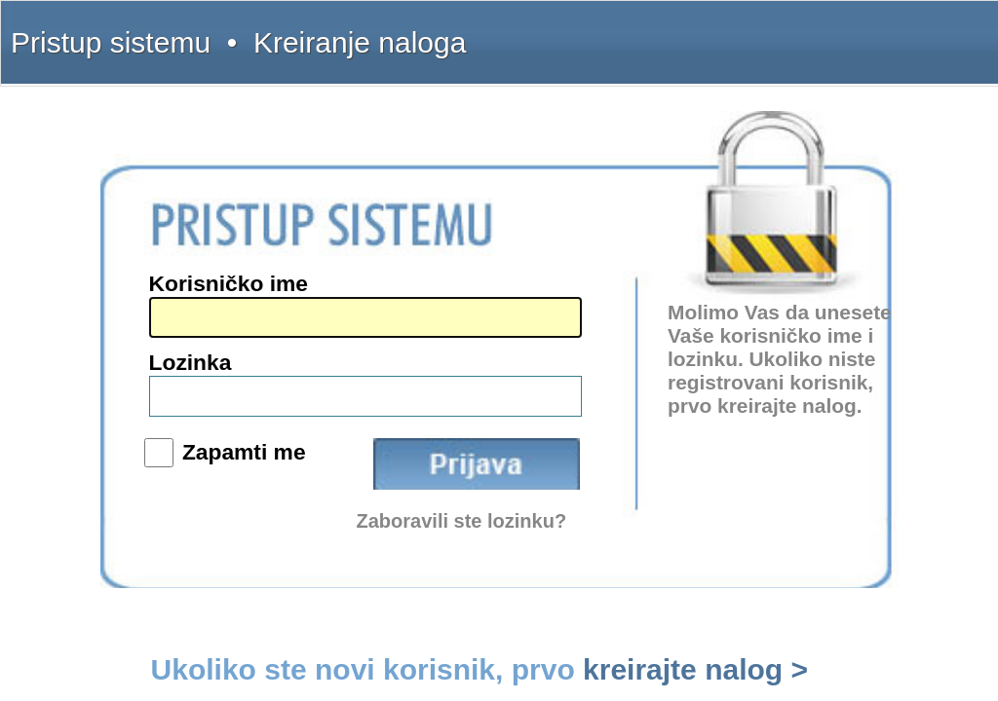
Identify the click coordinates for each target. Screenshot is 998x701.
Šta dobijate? (702, 31)
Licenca (917, 31)
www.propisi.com (102, 415)
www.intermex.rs (101, 385)
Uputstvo (764, 31)
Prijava (652, 393)
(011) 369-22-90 (99, 286)
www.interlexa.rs (101, 400)
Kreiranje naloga (148, 31)
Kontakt (815, 31)
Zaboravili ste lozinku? (638, 427)
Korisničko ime (505, 300)
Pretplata (866, 31)
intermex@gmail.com (112, 344)
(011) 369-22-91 (99, 301)
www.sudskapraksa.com (117, 429)
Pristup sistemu (65, 31)
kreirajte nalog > (763, 470)
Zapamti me (515, 385)
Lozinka (485, 340)
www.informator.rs (105, 444)
